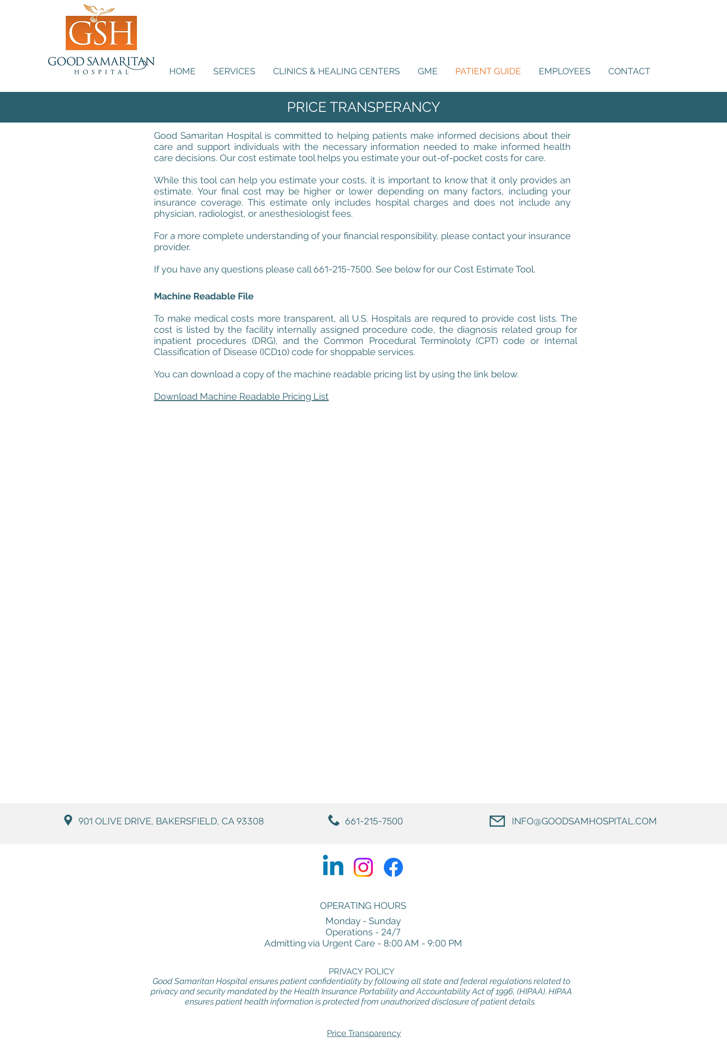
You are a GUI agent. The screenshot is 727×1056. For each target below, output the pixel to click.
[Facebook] (393, 867)
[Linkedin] (333, 867)
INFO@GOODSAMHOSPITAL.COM (584, 821)
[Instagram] (363, 867)
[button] (564, 71)
